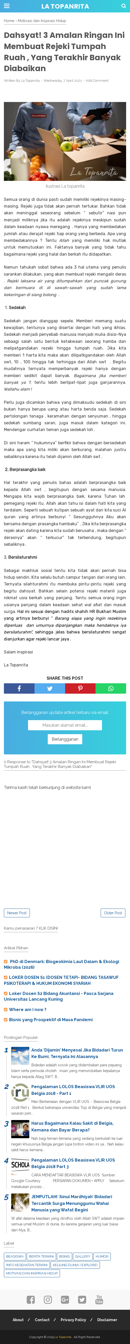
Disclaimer (107, 1320)
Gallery (82, 1256)
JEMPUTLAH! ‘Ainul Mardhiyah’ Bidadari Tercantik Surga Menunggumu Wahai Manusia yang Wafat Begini (71, 1203)
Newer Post (16, 913)
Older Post (113, 913)
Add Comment (97, 81)
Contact (42, 1320)
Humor (102, 1256)
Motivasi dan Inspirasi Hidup (32, 1273)
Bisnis (64, 1256)
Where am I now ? (27, 1009)
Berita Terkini (41, 1256)
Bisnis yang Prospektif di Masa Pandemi (51, 1019)
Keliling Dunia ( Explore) (75, 1265)
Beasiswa (15, 1256)
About (18, 1320)
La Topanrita (65, 6)
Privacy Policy (73, 1320)
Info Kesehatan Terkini (26, 1265)
